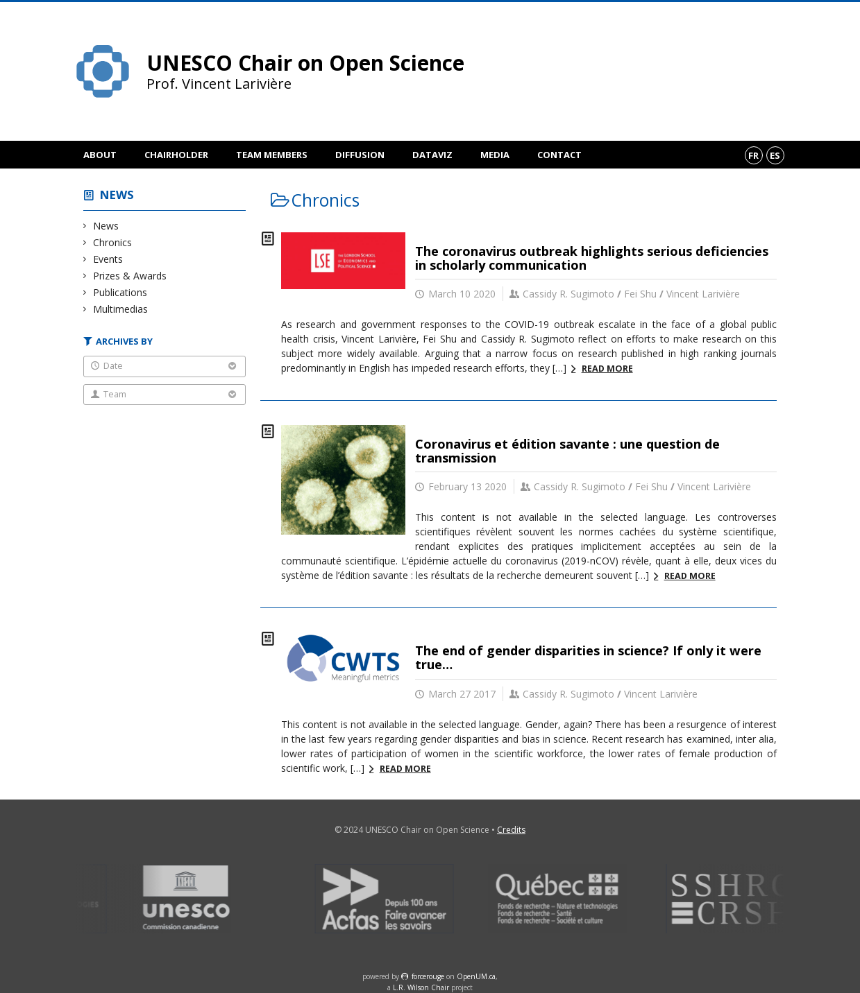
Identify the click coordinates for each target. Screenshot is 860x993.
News (117, 194)
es (775, 155)
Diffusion (360, 154)
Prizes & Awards (130, 275)
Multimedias (121, 309)
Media (494, 154)
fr (753, 155)
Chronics (113, 242)
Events (108, 259)
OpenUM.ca (476, 976)
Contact (559, 154)
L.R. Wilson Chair (421, 987)
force (428, 976)
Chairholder (176, 154)
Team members (271, 154)
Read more (607, 368)
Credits (511, 830)
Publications (120, 292)
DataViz (432, 154)
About (100, 154)
